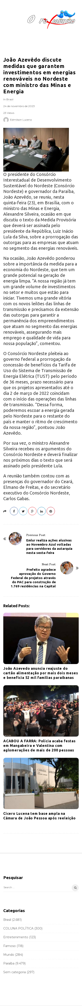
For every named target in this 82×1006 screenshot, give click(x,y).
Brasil (9, 99)
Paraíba (8, 963)
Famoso (9, 946)
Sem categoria (14, 972)
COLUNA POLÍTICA (18, 928)
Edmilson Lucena (21, 119)
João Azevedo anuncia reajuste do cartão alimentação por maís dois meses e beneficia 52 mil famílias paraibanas (40, 673)
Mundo (8, 955)
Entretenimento (15, 937)
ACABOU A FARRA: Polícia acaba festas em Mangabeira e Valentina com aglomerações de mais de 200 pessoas (39, 745)
